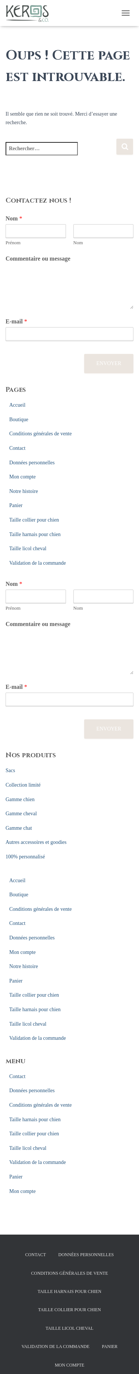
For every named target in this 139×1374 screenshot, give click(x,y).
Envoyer (108, 363)
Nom (14, 218)
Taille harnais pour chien (35, 534)
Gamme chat (19, 828)
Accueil (17, 405)
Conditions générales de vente (40, 433)
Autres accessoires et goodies (36, 842)
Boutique (18, 419)
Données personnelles (31, 462)
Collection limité (23, 785)
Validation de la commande (37, 563)
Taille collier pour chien (34, 520)
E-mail (16, 321)
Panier (16, 505)
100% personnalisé (25, 856)
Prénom (13, 242)
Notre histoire (23, 491)
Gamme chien (20, 799)
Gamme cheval (21, 813)
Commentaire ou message (38, 258)
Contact (17, 448)
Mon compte (22, 477)
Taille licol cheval (27, 548)
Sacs (10, 770)
